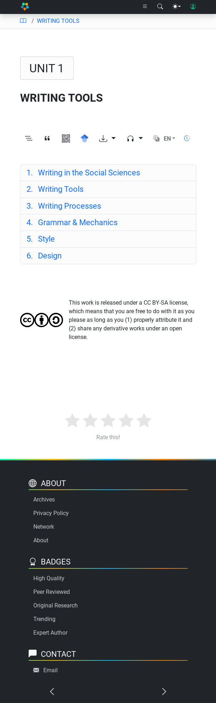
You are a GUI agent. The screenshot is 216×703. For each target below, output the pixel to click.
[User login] (193, 7)
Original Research (55, 605)
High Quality (48, 578)
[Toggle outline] (28, 138)
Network (43, 526)
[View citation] (47, 138)
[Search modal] (160, 7)
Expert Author (50, 632)
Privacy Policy (51, 513)
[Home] (25, 7)
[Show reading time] (187, 138)
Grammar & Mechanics (72, 222)
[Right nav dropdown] (145, 7)
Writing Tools (55, 189)
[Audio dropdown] (135, 138)
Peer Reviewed (51, 591)
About (40, 540)
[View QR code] (66, 138)
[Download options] (107, 138)
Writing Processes (64, 205)
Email (50, 670)
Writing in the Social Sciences (83, 172)
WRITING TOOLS (58, 21)
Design (44, 255)
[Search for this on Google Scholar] (84, 138)
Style (41, 238)
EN (167, 138)
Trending (44, 619)
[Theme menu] (177, 7)
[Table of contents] (23, 21)
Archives (44, 499)
